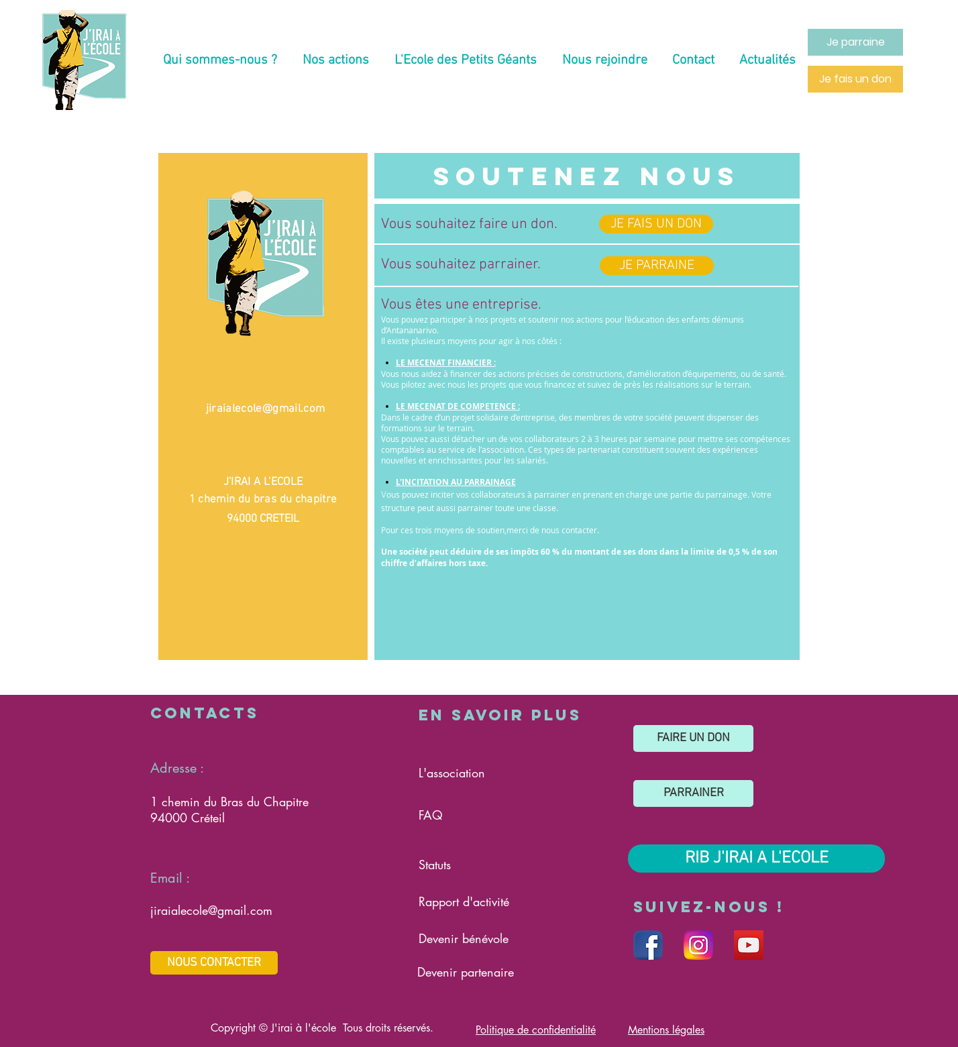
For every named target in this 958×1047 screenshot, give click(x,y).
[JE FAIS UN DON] (656, 224)
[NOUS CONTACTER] (214, 963)
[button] (220, 60)
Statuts (435, 865)
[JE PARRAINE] (657, 265)
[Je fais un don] (855, 79)
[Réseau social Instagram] (698, 945)
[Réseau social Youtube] (748, 945)
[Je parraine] (855, 42)
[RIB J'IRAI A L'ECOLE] (756, 858)
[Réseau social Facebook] (648, 945)
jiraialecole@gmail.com (265, 409)
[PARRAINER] (693, 793)
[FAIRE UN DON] (693, 738)
